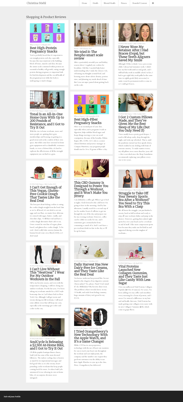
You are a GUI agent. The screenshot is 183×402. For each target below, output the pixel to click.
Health (95, 3)
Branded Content (140, 3)
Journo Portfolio (15, 397)
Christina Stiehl (36, 3)
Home (84, 3)
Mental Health (109, 3)
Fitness (124, 3)
